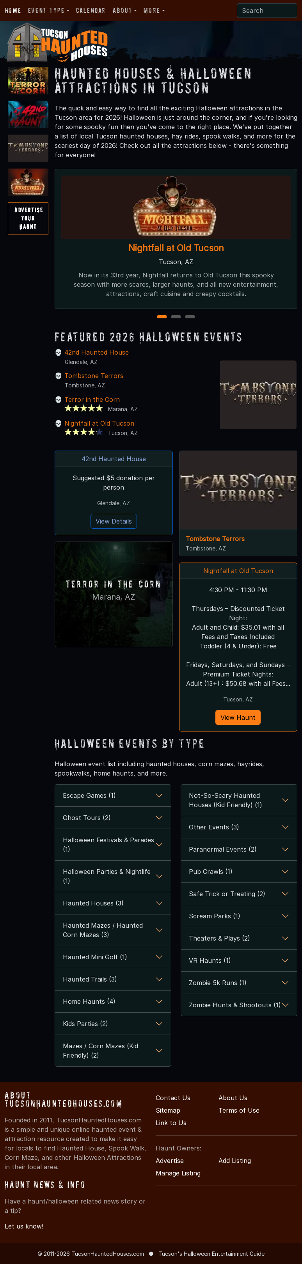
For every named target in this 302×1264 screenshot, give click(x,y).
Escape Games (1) (89, 795)
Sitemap (168, 1110)
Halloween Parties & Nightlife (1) (107, 876)
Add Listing (235, 1161)
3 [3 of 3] (190, 317)
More (152, 10)
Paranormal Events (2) (223, 849)
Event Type (46, 10)
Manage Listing (178, 1173)
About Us (233, 1098)
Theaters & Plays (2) (219, 938)
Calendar (91, 10)
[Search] (267, 10)
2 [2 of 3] (176, 317)
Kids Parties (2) (85, 1024)
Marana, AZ (113, 596)
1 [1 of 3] (161, 317)
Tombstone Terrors (93, 376)
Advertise (170, 1161)
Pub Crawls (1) (211, 871)
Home (13, 10)
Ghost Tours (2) (87, 818)
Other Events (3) (214, 827)
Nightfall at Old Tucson (176, 247)
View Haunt (238, 717)
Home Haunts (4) (89, 1001)
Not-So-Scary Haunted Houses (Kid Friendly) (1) (225, 800)
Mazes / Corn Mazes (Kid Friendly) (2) (100, 1050)
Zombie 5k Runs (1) (218, 983)
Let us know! (24, 1226)
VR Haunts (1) (210, 960)
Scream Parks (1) (214, 916)
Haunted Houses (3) (93, 903)
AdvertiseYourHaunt (28, 218)
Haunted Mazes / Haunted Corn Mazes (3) (103, 930)
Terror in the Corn (92, 399)
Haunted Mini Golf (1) (95, 957)
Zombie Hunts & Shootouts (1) (235, 1005)
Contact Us (173, 1098)
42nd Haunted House (96, 352)
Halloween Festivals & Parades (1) (108, 844)
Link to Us (171, 1123)
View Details (114, 521)
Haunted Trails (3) (90, 979)
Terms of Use (239, 1110)
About (122, 10)
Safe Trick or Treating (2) (227, 894)
